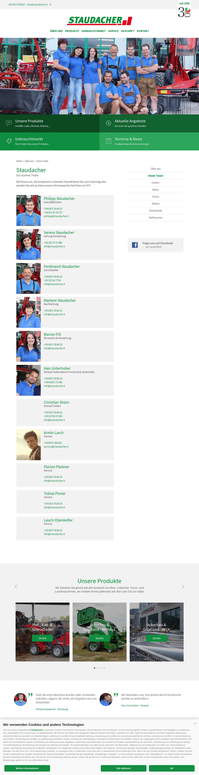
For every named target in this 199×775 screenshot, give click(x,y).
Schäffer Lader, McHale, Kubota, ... (33, 125)
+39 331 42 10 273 (53, 212)
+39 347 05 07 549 (53, 416)
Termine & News (128, 139)
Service (113, 31)
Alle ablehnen (123, 768)
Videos (156, 203)
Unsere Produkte (29, 121)
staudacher (99, 21)
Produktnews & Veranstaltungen (132, 143)
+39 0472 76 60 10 (53, 208)
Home (19, 161)
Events (156, 182)
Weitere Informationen (27, 768)
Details (42, 638)
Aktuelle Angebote (130, 121)
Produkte (72, 31)
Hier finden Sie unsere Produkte (32, 143)
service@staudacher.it (56, 446)
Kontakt (143, 31)
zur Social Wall (153, 247)
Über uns (56, 31)
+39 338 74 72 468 (53, 242)
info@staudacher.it (37, 4)
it (50, 4)
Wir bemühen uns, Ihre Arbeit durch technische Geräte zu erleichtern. (151, 696)
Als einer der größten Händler (130, 125)
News (155, 189)
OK (172, 768)
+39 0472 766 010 (53, 443)
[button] (195, 723)
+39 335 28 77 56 (52, 280)
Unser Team (42, 161)
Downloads (155, 210)
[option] (99, 76)
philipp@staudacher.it (56, 216)
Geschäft (127, 31)
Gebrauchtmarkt (93, 31)
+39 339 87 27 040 (53, 382)
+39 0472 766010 (16, 4)
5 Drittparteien (36, 730)
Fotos (155, 196)
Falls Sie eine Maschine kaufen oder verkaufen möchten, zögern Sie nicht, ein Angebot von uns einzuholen (66, 698)
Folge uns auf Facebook (157, 243)
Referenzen (155, 217)
